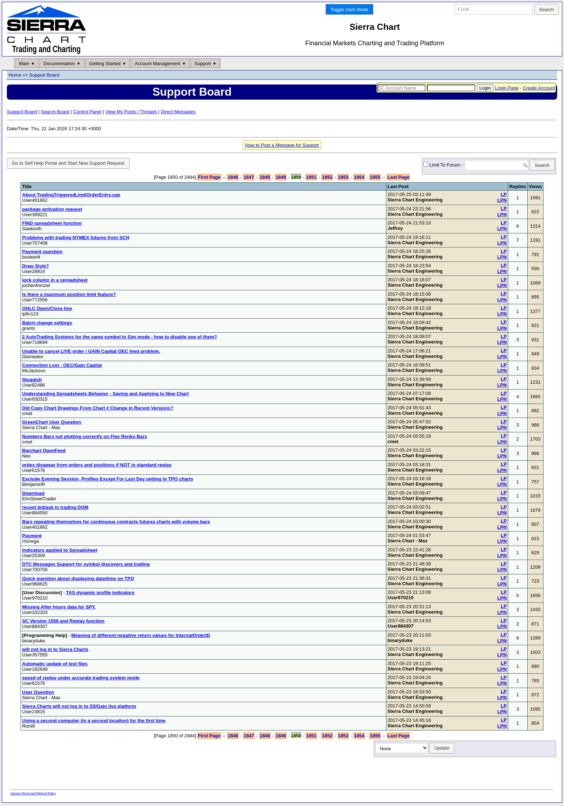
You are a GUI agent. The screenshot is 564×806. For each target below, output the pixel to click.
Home (15, 75)
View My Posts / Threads (131, 111)
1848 (265, 178)
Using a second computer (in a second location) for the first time (94, 721)
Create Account (539, 88)
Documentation (59, 63)
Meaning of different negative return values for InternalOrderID (140, 636)
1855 (375, 178)
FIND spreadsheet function (52, 224)
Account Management (157, 63)
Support (203, 63)
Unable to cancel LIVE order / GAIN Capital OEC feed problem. (91, 352)
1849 (281, 178)
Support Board (44, 75)
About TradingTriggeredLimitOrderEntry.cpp (71, 196)
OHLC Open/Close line (47, 310)
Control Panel (87, 111)
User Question (38, 693)
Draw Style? (35, 267)
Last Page (398, 178)
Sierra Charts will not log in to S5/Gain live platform (79, 707)
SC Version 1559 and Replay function (63, 622)
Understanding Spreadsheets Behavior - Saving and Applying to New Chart (105, 395)
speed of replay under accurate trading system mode (81, 679)
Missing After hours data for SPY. (59, 608)
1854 (359, 178)
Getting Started (104, 63)
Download (33, 494)
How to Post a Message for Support (282, 145)
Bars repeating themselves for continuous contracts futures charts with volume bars (116, 522)
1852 (327, 178)
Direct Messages (178, 111)
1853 (343, 178)
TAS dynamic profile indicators (100, 594)
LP (504, 195)
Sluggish (32, 380)
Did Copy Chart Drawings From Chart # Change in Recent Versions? (97, 409)
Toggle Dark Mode (350, 9)
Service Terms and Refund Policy (33, 795)
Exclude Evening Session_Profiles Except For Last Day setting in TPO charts (107, 480)
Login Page (507, 88)
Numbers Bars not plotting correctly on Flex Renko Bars (84, 437)
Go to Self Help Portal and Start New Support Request (68, 163)
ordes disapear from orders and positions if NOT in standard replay (97, 466)
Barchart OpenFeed (44, 452)
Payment (32, 537)
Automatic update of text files (55, 665)
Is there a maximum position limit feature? (69, 295)
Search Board (55, 111)
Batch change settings (47, 324)
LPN (502, 201)
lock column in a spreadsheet (55, 281)
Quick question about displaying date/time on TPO (78, 579)
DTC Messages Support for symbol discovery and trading (86, 565)
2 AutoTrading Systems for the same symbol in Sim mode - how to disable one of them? (119, 338)
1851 (311, 178)
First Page (209, 178)
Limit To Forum (430, 165)
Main (24, 63)
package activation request (52, 210)
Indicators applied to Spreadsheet (59, 551)
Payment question (42, 253)
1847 (249, 178)
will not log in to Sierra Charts (55, 651)
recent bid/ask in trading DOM (55, 508)
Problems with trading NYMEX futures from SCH (75, 238)
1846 (233, 178)
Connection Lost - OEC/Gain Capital (62, 366)
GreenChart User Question (51, 423)
